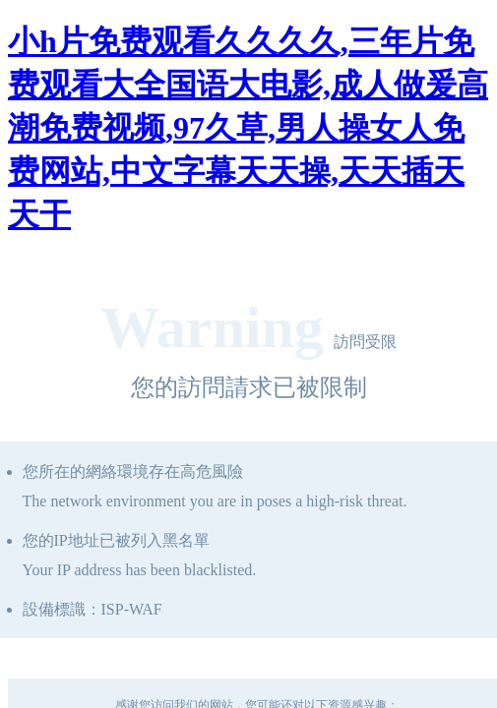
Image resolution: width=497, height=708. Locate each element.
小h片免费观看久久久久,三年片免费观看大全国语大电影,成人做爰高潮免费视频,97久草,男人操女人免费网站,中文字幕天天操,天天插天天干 (248, 128)
